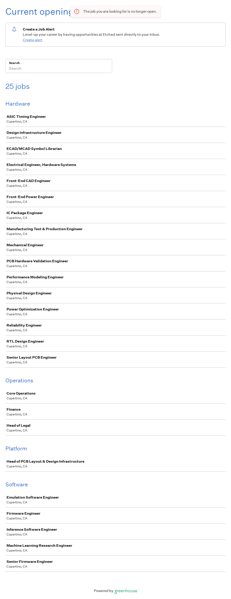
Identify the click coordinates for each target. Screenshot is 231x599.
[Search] (58, 69)
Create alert (32, 40)
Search (14, 63)
